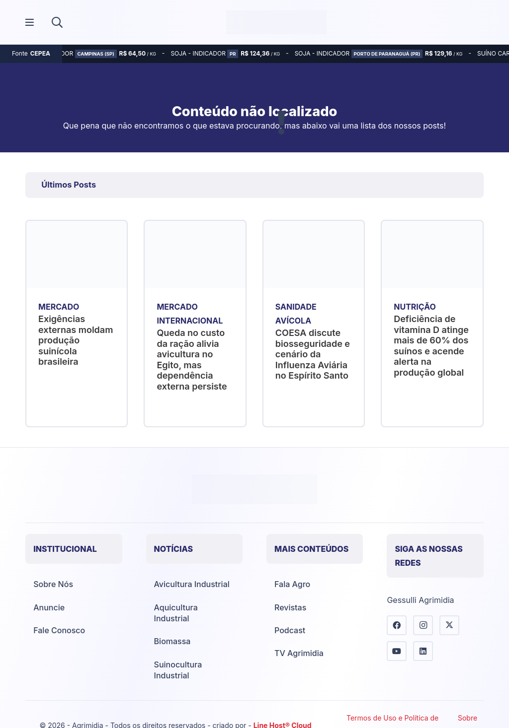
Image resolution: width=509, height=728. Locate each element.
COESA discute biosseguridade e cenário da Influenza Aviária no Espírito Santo (312, 354)
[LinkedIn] (423, 651)
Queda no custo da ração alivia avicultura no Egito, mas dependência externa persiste (192, 360)
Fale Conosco (59, 630)
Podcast (289, 630)
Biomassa (172, 641)
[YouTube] (397, 651)
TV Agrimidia (299, 653)
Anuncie (49, 607)
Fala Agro (292, 584)
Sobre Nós (53, 584)
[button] (57, 22)
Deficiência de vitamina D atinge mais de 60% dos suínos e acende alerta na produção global (431, 346)
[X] (449, 625)
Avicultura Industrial (192, 584)
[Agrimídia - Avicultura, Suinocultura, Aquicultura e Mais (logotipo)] (276, 22)
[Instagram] (423, 625)
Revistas (290, 607)
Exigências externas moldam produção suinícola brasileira (75, 340)
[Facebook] (397, 625)
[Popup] (29, 22)
